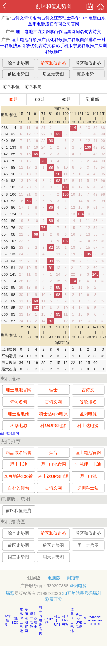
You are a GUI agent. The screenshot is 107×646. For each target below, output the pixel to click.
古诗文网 (41, 31)
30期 (13, 99)
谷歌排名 (88, 401)
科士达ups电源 (53, 413)
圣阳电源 (88, 413)
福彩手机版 (62, 45)
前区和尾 (33, 86)
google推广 (48, 620)
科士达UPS (57, 620)
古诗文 (17, 17)
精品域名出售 (18, 452)
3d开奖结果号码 (77, 593)
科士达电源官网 (40, 620)
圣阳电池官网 (9, 433)
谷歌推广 (62, 39)
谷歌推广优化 (41, 39)
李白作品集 (60, 31)
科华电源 (18, 425)
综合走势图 (18, 63)
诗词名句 (32, 17)
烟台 (53, 452)
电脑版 (54, 577)
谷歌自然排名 (84, 39)
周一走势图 (88, 545)
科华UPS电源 (84, 17)
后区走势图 (53, 73)
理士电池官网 (18, 389)
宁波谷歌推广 (85, 45)
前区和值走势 (53, 63)
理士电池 (24, 31)
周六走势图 (53, 557)
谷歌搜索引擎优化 (21, 45)
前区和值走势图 (54, 6)
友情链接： (7, 620)
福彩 (10, 593)
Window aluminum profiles (95, 620)
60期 (39, 99)
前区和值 (11, 86)
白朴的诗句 (18, 487)
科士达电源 (88, 425)
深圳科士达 (88, 487)
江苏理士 (62, 17)
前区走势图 (18, 73)
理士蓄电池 (18, 413)
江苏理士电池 (88, 464)
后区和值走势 (88, 63)
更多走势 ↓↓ (88, 73)
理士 (53, 389)
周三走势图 (18, 557)
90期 (66, 99)
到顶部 (92, 99)
